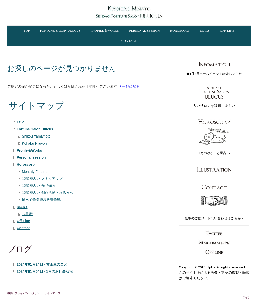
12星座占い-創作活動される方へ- (48, 193)
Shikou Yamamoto (36, 136)
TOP (27, 30)
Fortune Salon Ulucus (60, 30)
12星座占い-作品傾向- (39, 186)
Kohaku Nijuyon (34, 143)
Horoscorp (180, 30)
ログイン (245, 297)
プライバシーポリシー (28, 293)
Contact (129, 41)
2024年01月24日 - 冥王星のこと (42, 264)
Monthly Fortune (34, 171)
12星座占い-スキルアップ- (42, 179)
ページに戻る (129, 86)
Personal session (144, 30)
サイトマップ (52, 293)
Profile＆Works (104, 30)
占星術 (27, 214)
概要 (10, 293)
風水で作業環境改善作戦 (41, 200)
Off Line (227, 30)
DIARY (205, 30)
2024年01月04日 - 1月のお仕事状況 (45, 271)
